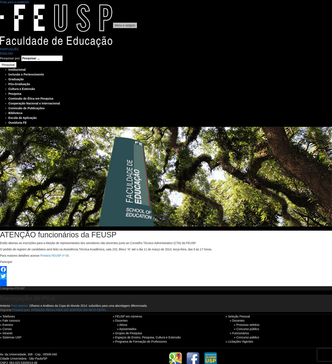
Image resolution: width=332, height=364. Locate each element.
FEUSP (20, 288)
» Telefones (7, 316)
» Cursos (6, 329)
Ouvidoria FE (17, 122)
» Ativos (122, 324)
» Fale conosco (10, 320)
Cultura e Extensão (21, 89)
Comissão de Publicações (26, 108)
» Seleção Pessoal (237, 316)
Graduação (16, 79)
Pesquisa (14, 93)
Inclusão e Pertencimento (26, 74)
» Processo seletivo (246, 324)
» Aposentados (127, 329)
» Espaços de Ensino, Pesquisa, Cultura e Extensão (147, 337)
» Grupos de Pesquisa (127, 333)
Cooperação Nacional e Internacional (34, 103)
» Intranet (6, 333)
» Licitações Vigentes (239, 341)
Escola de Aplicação (22, 118)
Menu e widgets (125, 25)
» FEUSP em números (127, 316)
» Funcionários (239, 333)
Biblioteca (15, 113)
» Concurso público (246, 329)
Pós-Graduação (19, 84)
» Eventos (6, 324)
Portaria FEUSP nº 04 (54, 255)
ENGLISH (6, 53)
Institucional (17, 69)
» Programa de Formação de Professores (140, 341)
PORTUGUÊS (9, 49)
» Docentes (120, 320)
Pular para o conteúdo (14, 2)
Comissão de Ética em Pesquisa (30, 98)
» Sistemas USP (10, 337)
